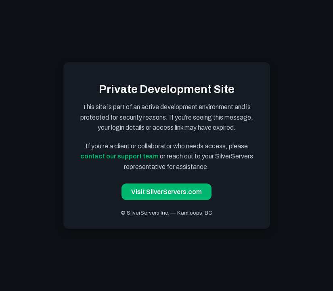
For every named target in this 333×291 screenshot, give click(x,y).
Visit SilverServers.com (166, 191)
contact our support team (119, 156)
